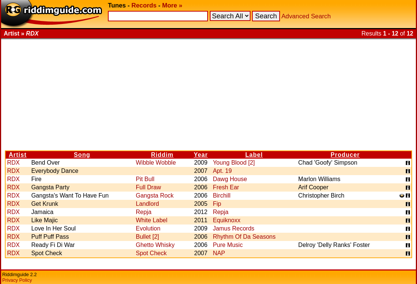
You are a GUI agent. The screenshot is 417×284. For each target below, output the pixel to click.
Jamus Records (233, 228)
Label (254, 155)
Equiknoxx (226, 220)
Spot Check (151, 253)
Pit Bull (145, 179)
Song (82, 155)
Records (143, 5)
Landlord (147, 204)
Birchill (221, 195)
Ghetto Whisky (155, 245)
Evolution (148, 228)
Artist (18, 155)
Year (201, 155)
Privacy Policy (17, 280)
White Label (152, 220)
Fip (217, 204)
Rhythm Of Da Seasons (244, 236)
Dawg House (230, 179)
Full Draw (148, 187)
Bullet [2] (147, 236)
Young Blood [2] (234, 162)
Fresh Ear (226, 187)
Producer (345, 155)
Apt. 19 (222, 171)
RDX (13, 162)
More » (172, 5)
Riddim (162, 155)
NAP (219, 253)
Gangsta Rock (155, 195)
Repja (144, 212)
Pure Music (228, 245)
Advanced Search (306, 16)
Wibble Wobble (156, 162)
